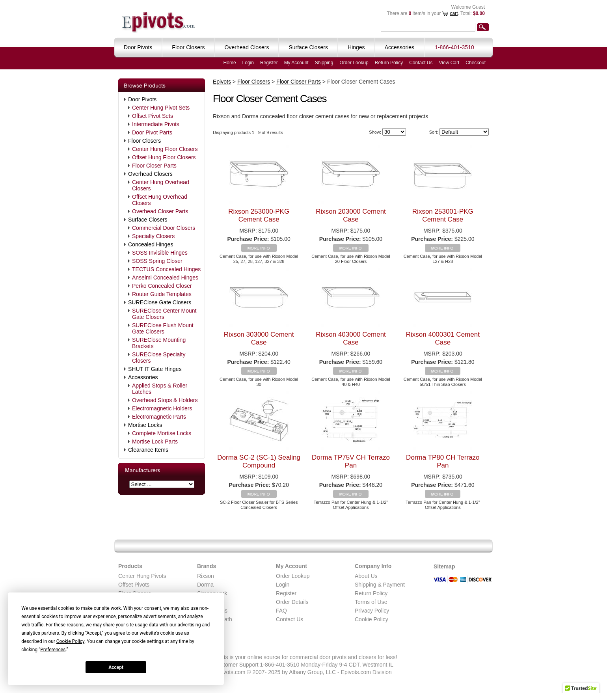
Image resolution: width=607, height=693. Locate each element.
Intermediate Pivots (155, 124)
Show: (375, 132)
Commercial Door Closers (163, 228)
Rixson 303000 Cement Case (259, 338)
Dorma (205, 584)
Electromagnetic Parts (159, 417)
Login (248, 62)
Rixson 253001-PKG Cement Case (442, 215)
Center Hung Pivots (142, 576)
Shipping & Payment (380, 584)
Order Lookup (353, 62)
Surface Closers (148, 219)
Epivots (222, 81)
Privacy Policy (372, 610)
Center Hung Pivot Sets (161, 107)
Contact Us (420, 62)
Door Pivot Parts (152, 132)
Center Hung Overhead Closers (160, 185)
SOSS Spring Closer (157, 261)
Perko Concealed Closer (162, 286)
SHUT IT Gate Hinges (155, 369)
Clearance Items (148, 450)
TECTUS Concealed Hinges (166, 269)
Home (229, 62)
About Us (366, 576)
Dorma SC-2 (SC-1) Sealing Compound (258, 461)
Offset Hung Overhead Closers (159, 200)
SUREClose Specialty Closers (158, 357)
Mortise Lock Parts (155, 441)
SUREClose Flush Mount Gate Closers (163, 328)
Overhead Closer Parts (160, 211)
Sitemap (444, 566)
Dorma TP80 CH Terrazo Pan (442, 461)
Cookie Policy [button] (70, 641)
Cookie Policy (371, 619)
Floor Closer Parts (154, 165)
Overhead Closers (150, 174)
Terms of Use (371, 602)
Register (269, 62)
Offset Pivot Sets (152, 116)
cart (454, 13)
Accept (115, 667)
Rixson (205, 576)
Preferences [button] (52, 649)
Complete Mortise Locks (161, 433)
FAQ (281, 610)
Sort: (433, 132)
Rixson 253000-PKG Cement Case (258, 215)
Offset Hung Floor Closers (164, 157)
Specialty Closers (153, 236)
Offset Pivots (133, 584)
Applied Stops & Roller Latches (159, 388)
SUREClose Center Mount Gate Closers (164, 313)
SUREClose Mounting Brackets (159, 343)
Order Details (292, 602)
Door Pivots (142, 99)
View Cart (449, 62)
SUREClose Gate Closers (159, 302)
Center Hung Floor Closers (165, 149)
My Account (296, 62)
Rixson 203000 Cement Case (351, 215)
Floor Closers (144, 141)
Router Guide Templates (162, 294)
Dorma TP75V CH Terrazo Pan (351, 461)
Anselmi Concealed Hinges (165, 277)
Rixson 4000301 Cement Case (443, 338)
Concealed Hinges (150, 244)
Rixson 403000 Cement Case (351, 338)
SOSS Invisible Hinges (160, 253)
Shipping (324, 62)
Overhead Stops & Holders (165, 400)
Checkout (475, 62)
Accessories (143, 377)
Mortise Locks (145, 425)
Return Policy (389, 62)
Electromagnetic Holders (162, 408)
